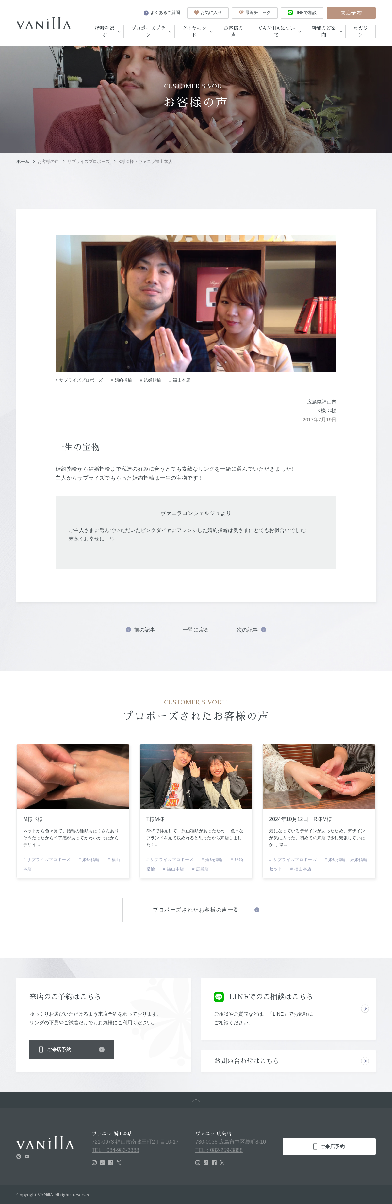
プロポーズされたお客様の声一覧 (196, 910)
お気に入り (208, 12)
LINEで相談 (302, 12)
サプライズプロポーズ (88, 161)
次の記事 (247, 630)
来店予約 (351, 12)
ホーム (22, 161)
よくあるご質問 (162, 12)
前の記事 (144, 630)
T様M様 (155, 819)
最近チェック (255, 12)
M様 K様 (33, 819)
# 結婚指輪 (150, 380)
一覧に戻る (196, 630)
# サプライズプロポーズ (79, 380)
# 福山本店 (179, 380)
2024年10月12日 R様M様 (300, 819)
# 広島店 (200, 868)
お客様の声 (48, 161)
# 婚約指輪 (121, 380)
